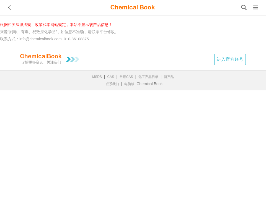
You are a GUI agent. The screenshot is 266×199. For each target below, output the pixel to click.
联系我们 (112, 84)
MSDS (97, 77)
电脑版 (129, 84)
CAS (110, 77)
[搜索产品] (244, 7)
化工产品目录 (148, 77)
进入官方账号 (230, 59)
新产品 (169, 77)
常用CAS (126, 77)
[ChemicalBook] (132, 7)
